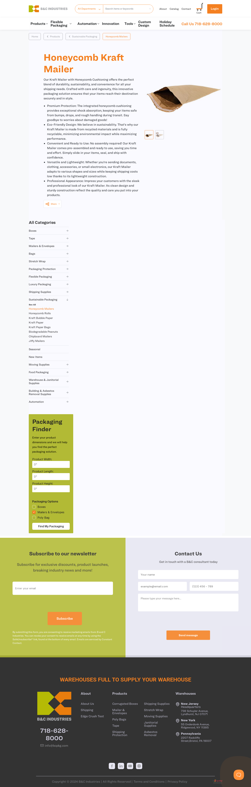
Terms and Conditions (149, 781)
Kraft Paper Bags (40, 327)
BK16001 (103, 247)
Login (215, 8)
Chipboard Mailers (40, 336)
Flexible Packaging (61, 23)
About (163, 8)
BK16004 (104, 297)
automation (49, 401)
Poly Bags (119, 719)
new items (35, 356)
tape (49, 238)
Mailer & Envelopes (119, 711)
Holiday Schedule (167, 23)
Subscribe (64, 629)
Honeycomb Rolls (40, 313)
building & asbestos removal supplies (49, 392)
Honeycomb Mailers (117, 36)
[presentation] (62, 613)
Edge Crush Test (92, 716)
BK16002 (104, 263)
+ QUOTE (231, 247)
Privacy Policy (177, 781)
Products (39, 24)
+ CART (214, 247)
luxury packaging (49, 284)
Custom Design (144, 23)
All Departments (87, 8)
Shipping (87, 710)
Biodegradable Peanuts (43, 331)
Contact (186, 8)
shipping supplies (49, 292)
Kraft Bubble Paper (41, 317)
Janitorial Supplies (151, 724)
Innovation (110, 24)
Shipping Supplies (157, 703)
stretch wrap (49, 261)
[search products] (148, 8)
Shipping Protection (119, 733)
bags (49, 253)
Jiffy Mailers (37, 340)
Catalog (174, 8)
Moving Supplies (156, 716)
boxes (49, 230)
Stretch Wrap (153, 710)
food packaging (49, 372)
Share (51, 204)
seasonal (34, 349)
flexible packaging (49, 276)
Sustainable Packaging (83, 36)
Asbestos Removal (150, 733)
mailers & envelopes (49, 246)
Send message (188, 645)
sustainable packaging (49, 299)
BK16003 (104, 280)
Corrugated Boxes (125, 703)
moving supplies (49, 364)
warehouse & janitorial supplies (49, 381)
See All (32, 304)
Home (35, 36)
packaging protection (49, 269)
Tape (115, 725)
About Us (87, 703)
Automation (87, 24)
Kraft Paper (36, 322)
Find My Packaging (51, 526)
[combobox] (125, 9)
